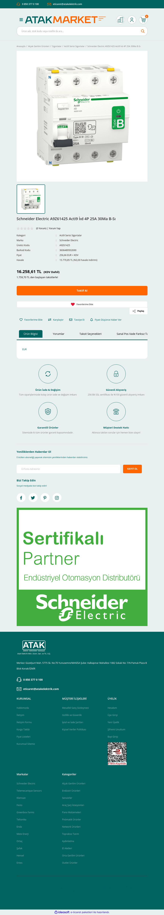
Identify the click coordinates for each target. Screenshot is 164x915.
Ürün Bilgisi (31, 334)
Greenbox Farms (25, 812)
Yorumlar (58, 334)
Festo (19, 805)
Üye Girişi (113, 715)
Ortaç (20, 841)
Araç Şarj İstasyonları (73, 805)
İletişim (20, 715)
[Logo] (67, 20)
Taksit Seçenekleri (90, 334)
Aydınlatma (68, 841)
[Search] (82, 31)
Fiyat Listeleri (24, 736)
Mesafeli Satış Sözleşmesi (75, 707)
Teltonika (21, 819)
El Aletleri (67, 848)
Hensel (20, 855)
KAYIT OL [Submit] (132, 469)
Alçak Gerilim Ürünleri (73, 783)
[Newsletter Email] (68, 469)
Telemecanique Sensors (29, 790)
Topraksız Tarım (70, 834)
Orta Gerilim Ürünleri (73, 855)
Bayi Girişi (113, 736)
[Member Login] (132, 20)
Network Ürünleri (71, 826)
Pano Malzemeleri (71, 812)
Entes (20, 862)
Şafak (19, 848)
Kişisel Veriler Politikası (74, 729)
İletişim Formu (24, 722)
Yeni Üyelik (113, 722)
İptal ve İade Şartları (72, 722)
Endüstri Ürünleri (71, 790)
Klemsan (21, 798)
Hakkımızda (23, 707)
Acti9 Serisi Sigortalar (71, 235)
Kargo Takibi (23, 729)
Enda (19, 826)
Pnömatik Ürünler (71, 819)
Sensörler (67, 798)
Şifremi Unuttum (116, 729)
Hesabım (112, 707)
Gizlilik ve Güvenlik (72, 715)
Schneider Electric (69, 240)
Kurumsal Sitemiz (26, 743)
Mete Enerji (23, 834)
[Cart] (143, 20)
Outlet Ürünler (70, 862)
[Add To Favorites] (82, 304)
